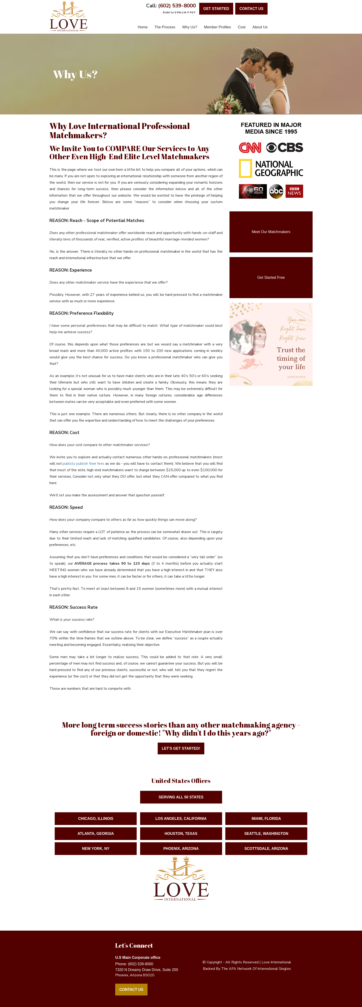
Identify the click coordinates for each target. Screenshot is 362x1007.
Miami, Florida (266, 824)
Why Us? (189, 27)
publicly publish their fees (83, 463)
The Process (164, 27)
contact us (251, 9)
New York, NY (95, 854)
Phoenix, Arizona (181, 854)
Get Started (216, 9)
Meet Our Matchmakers (271, 232)
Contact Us (131, 990)
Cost (241, 27)
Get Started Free (271, 277)
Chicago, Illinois (95, 824)
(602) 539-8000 (177, 5)
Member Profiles (217, 27)
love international (276, 962)
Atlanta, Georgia (96, 839)
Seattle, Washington (266, 839)
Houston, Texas (181, 839)
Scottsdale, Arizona (266, 854)
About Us (260, 27)
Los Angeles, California (181, 824)
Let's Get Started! (181, 748)
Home (143, 27)
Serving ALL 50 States (181, 802)
